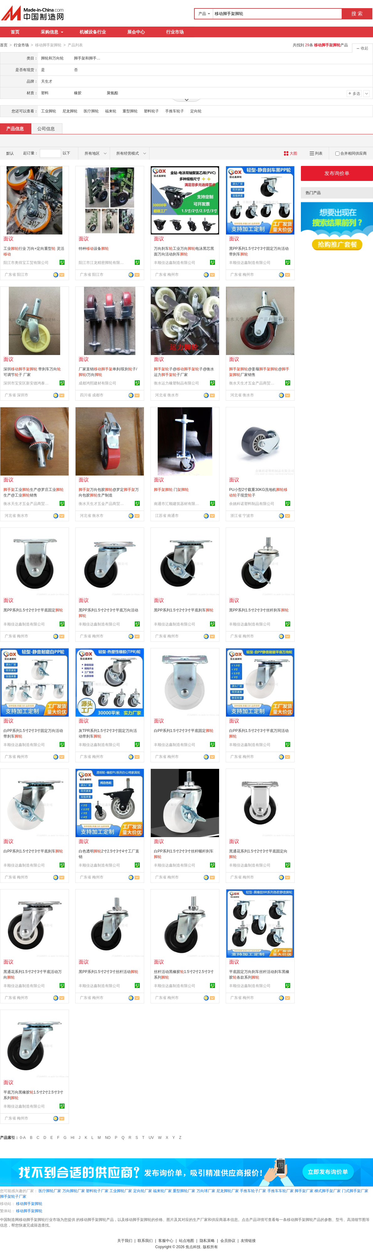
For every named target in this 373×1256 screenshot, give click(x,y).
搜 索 (357, 13)
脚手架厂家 (304, 1190)
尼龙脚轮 (69, 111)
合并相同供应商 (351, 153)
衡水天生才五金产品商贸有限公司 (252, 383)
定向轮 (196, 111)
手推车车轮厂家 (280, 1190)
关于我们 (124, 1240)
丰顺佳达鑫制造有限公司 (174, 262)
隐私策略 (207, 1240)
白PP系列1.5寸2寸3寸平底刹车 (33, 851)
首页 (15, 31)
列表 (316, 153)
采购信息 (52, 31)
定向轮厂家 (142, 1190)
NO (108, 1137)
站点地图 (186, 1240)
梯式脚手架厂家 (327, 1190)
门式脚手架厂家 (355, 1190)
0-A (23, 1137)
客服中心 (165, 1240)
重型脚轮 (130, 111)
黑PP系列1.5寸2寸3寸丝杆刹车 (259, 610)
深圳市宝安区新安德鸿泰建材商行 (26, 383)
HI (73, 1137)
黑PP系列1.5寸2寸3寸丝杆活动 (108, 971)
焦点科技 (193, 1246)
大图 (290, 153)
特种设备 (94, 248)
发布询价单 (336, 173)
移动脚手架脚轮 (29, 1203)
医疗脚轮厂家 (50, 1190)
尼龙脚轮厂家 (227, 1190)
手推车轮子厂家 (253, 1190)
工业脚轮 (48, 111)
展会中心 (136, 31)
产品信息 (15, 128)
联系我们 (145, 1240)
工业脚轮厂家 (120, 1190)
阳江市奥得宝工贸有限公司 (26, 262)
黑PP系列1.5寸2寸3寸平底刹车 (183, 610)
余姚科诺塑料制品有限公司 (251, 503)
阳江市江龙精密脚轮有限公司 (102, 262)
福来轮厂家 (162, 1190)
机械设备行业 (93, 31)
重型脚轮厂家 (184, 1190)
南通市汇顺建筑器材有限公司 (177, 503)
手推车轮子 (174, 111)
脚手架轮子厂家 (13, 1196)
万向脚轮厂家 (73, 1190)
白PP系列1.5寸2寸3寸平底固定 (183, 730)
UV (151, 1137)
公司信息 (46, 128)
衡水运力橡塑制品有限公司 (176, 383)
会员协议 (227, 1240)
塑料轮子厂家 (97, 1190)
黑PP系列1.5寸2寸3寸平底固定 (33, 610)
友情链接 (248, 1240)
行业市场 (175, 31)
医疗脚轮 (91, 111)
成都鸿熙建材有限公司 (97, 383)
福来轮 (110, 111)
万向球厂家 (206, 1190)
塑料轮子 (151, 111)
